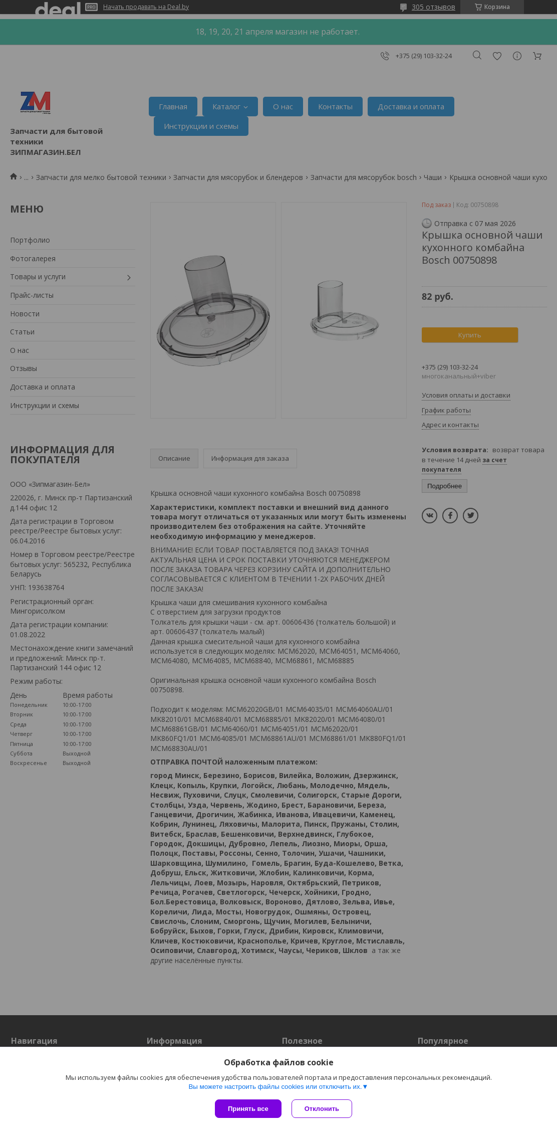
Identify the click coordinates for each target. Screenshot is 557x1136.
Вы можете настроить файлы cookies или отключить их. (275, 1086)
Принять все (248, 1108)
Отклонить (322, 1108)
